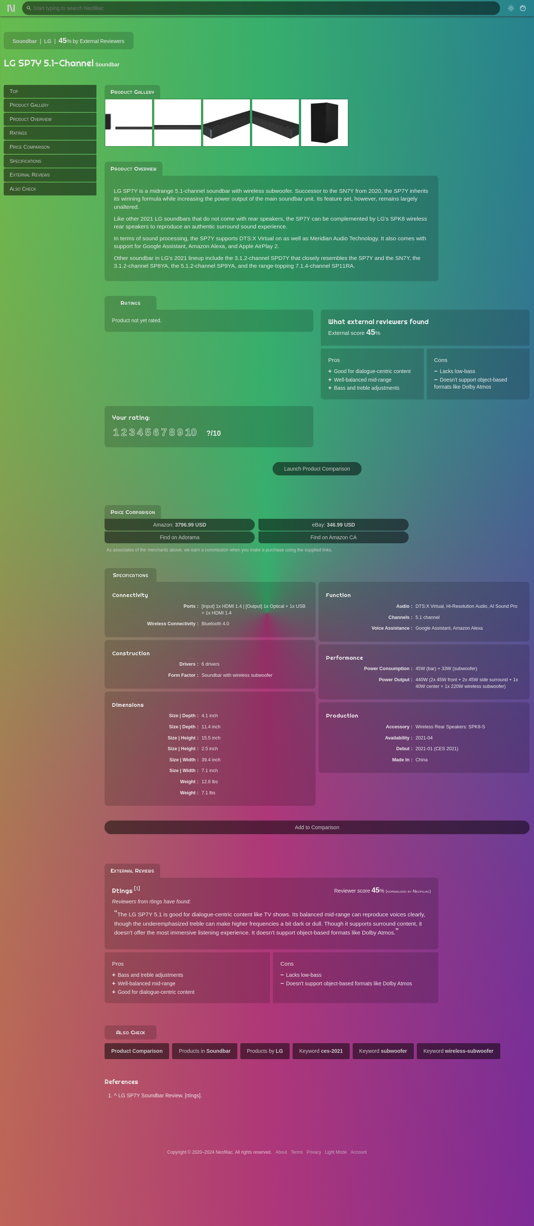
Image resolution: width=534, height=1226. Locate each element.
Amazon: (179, 525)
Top (14, 91)
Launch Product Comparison (317, 469)
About (281, 1152)
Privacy (314, 1152)
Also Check (23, 189)
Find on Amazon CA (333, 537)
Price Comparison (30, 147)
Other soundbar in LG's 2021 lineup (159, 258)
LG (47, 41)
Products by (265, 1051)
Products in (204, 1051)
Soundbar (25, 41)
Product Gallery (29, 105)
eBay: (333, 525)
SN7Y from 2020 (360, 191)
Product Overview (31, 119)
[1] (137, 888)
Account (359, 1152)
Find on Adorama (180, 537)
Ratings (18, 133)
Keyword (321, 1051)
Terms (297, 1152)
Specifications (25, 161)
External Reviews (30, 175)
